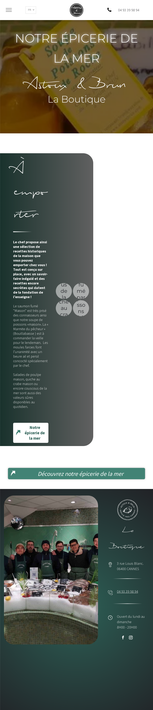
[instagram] (130, 638)
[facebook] (123, 638)
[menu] (9, 10)
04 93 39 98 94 (127, 591)
